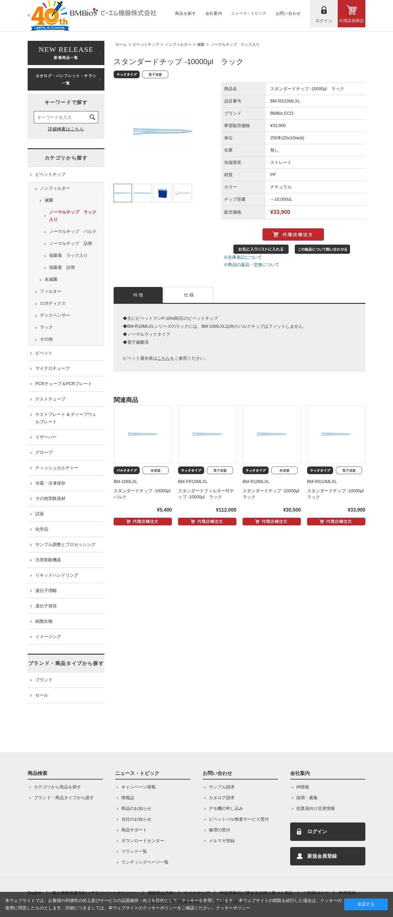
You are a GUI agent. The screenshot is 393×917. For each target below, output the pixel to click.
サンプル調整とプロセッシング (65, 544)
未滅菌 (51, 279)
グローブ (44, 452)
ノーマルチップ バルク (72, 231)
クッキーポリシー (233, 907)
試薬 (39, 513)
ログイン (317, 831)
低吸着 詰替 (62, 267)
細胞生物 (44, 621)
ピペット (44, 352)
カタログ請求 (222, 797)
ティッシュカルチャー (56, 467)
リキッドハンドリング (56, 575)
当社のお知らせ (136, 819)
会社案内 (300, 773)
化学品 (41, 529)
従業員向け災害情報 (315, 808)
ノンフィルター (178, 44)
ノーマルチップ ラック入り (235, 44)
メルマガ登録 (222, 840)
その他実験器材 (50, 498)
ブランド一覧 (134, 851)
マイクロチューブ (52, 368)
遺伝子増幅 (46, 590)
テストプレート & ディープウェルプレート (65, 418)
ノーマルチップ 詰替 (70, 243)
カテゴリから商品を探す (57, 786)
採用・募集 (307, 797)
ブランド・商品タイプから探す (66, 663)
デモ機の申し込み (226, 808)
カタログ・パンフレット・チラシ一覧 (66, 79)
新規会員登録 (322, 856)
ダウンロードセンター (142, 840)
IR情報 (302, 786)
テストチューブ (50, 399)
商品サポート (134, 829)
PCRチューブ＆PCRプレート (63, 383)
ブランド (44, 679)
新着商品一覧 (66, 52)
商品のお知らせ (136, 808)
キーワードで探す (66, 102)
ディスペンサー (55, 315)
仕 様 (189, 294)
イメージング (48, 636)
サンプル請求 (222, 786)
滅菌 (201, 44)
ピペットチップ (146, 44)
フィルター (50, 291)
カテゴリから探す (66, 158)
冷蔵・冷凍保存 (50, 483)
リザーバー (46, 437)
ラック (46, 327)
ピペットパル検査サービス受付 (239, 819)
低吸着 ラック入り (68, 255)
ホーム (121, 44)
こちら (163, 358)
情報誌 (127, 797)
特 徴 (138, 294)
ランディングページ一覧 (145, 862)
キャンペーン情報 (138, 786)
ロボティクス (53, 303)
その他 (46, 339)
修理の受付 (219, 829)
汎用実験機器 (48, 559)
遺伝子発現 (46, 605)
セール (41, 695)
